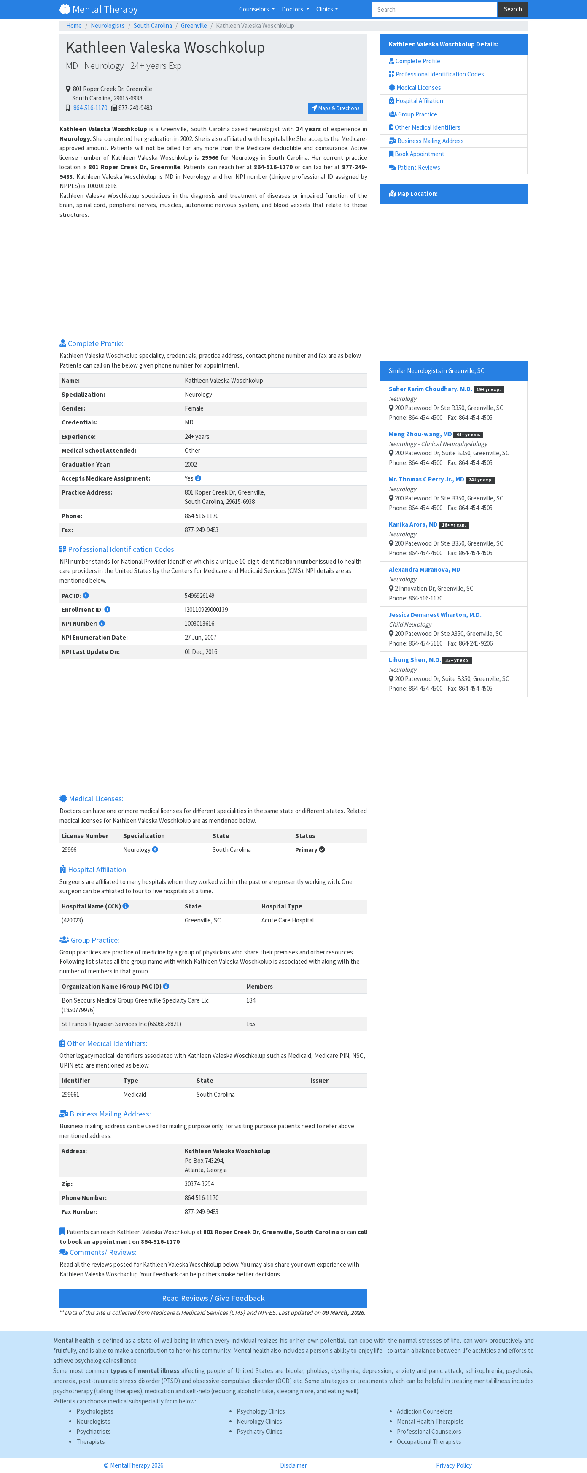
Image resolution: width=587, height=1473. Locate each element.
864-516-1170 (89, 108)
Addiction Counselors (425, 1411)
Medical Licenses (415, 88)
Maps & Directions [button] (335, 108)
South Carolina (153, 26)
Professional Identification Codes (436, 74)
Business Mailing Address (426, 141)
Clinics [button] (324, 9)
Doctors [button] (293, 9)
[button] (198, 478)
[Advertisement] (213, 278)
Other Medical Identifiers (424, 127)
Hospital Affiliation (416, 101)
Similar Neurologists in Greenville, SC (437, 371)
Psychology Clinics (261, 1411)
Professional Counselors (429, 1431)
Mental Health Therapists (430, 1421)
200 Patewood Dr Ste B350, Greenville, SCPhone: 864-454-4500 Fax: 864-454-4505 (446, 403)
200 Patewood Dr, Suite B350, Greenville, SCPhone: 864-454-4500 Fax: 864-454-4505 (449, 448)
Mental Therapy (98, 9)
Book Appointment (416, 154)
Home (74, 26)
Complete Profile (414, 61)
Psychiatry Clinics (260, 1431)
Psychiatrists (93, 1431)
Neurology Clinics (259, 1421)
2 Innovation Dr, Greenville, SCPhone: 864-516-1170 (431, 583)
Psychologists (94, 1411)
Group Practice (413, 114)
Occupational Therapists (429, 1442)
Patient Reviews (414, 167)
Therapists (90, 1442)
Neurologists (108, 26)
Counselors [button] (254, 9)
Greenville (194, 26)
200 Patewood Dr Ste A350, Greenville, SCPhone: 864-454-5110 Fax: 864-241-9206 (446, 629)
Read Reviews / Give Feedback (213, 1298)
